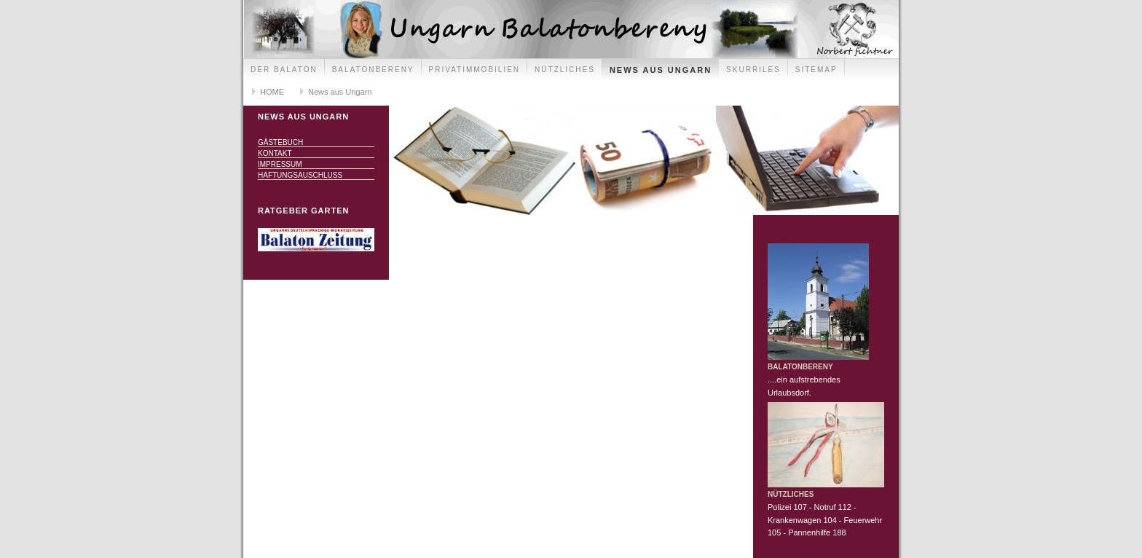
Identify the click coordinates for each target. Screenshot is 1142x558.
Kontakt (274, 153)
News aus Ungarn (661, 70)
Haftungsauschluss (300, 175)
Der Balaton (284, 70)
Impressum (280, 164)
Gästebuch (280, 142)
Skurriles (753, 70)
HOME (272, 91)
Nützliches (565, 70)
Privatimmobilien (475, 70)
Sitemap (816, 70)
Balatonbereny (373, 70)
